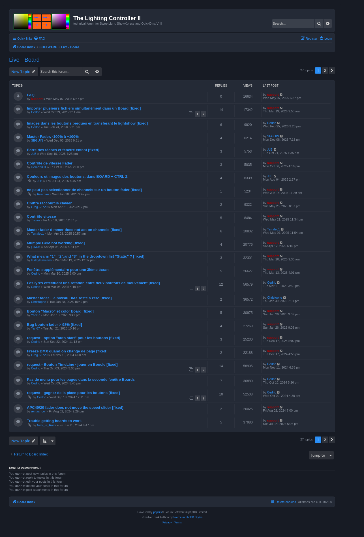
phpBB (157, 512)
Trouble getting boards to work (54, 421)
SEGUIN (37, 140)
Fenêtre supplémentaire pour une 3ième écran (68, 270)
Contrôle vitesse (41, 216)
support (37, 98)
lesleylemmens (41, 260)
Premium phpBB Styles (188, 517)
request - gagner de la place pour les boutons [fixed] (73, 393)
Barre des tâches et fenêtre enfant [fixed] (63, 150)
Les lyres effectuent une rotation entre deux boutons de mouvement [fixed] (93, 283)
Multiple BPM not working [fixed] (56, 243)
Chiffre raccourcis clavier (49, 203)
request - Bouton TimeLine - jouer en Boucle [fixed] (72, 364)
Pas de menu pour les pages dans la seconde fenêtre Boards (81, 379)
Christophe (38, 301)
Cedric (35, 112)
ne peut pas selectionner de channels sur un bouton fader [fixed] (84, 190)
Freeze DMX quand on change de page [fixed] (67, 351)
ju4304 (35, 247)
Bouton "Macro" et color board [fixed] (60, 311)
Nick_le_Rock (46, 425)
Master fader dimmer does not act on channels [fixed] (74, 230)
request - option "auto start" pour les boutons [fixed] (73, 338)
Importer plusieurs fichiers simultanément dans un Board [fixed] (84, 108)
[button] (332, 70)
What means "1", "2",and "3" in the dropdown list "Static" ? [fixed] (85, 256)
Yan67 (35, 315)
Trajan (35, 220)
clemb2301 (38, 167)
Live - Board (24, 60)
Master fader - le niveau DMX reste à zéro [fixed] (69, 298)
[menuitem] (39, 38)
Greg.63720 (39, 207)
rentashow (38, 411)
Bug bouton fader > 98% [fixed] (54, 324)
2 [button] (325, 70)
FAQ (31, 95)
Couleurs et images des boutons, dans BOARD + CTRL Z (77, 176)
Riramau (43, 194)
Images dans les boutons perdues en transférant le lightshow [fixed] (87, 123)
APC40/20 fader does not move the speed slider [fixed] (75, 407)
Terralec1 (37, 233)
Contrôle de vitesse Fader (49, 163)
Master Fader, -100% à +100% (53, 136)
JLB (34, 153)
